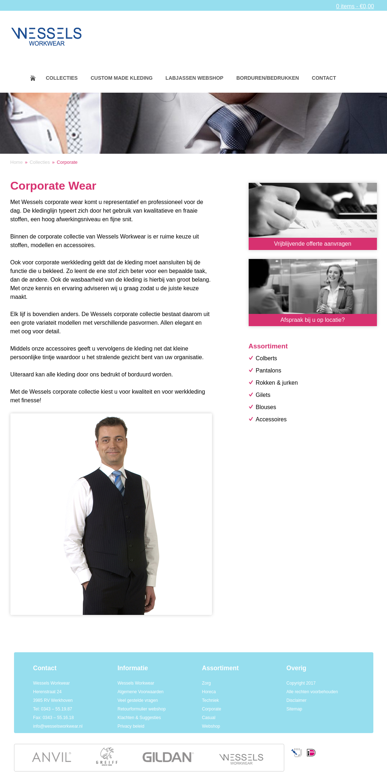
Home (37, 78)
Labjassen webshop (195, 78)
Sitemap (294, 709)
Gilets (263, 395)
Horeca (209, 691)
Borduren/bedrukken (267, 78)
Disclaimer (296, 700)
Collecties (62, 78)
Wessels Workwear (136, 683)
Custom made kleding (121, 78)
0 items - (355, 6)
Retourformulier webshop (142, 709)
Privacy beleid (131, 726)
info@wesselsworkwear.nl (58, 726)
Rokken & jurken (277, 383)
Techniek (210, 700)
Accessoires (271, 419)
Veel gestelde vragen (138, 700)
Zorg (206, 683)
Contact (324, 78)
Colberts (266, 358)
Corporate (211, 709)
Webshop (211, 726)
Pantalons (268, 370)
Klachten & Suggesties (139, 717)
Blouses (266, 407)
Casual (208, 717)
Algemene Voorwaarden (140, 691)
